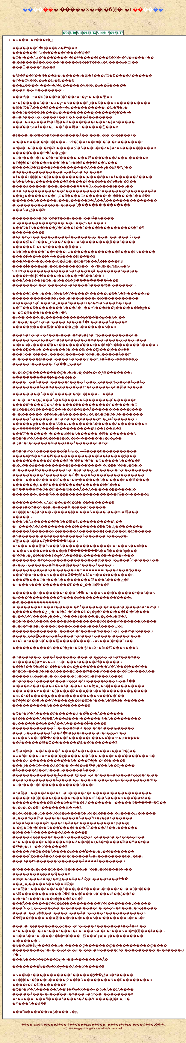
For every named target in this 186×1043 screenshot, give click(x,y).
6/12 (86, 33)
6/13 (93, 33)
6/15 (106, 33)
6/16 (113, 33)
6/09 (66, 33)
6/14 (100, 33)
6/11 (80, 33)
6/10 (73, 33)
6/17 (120, 33)
